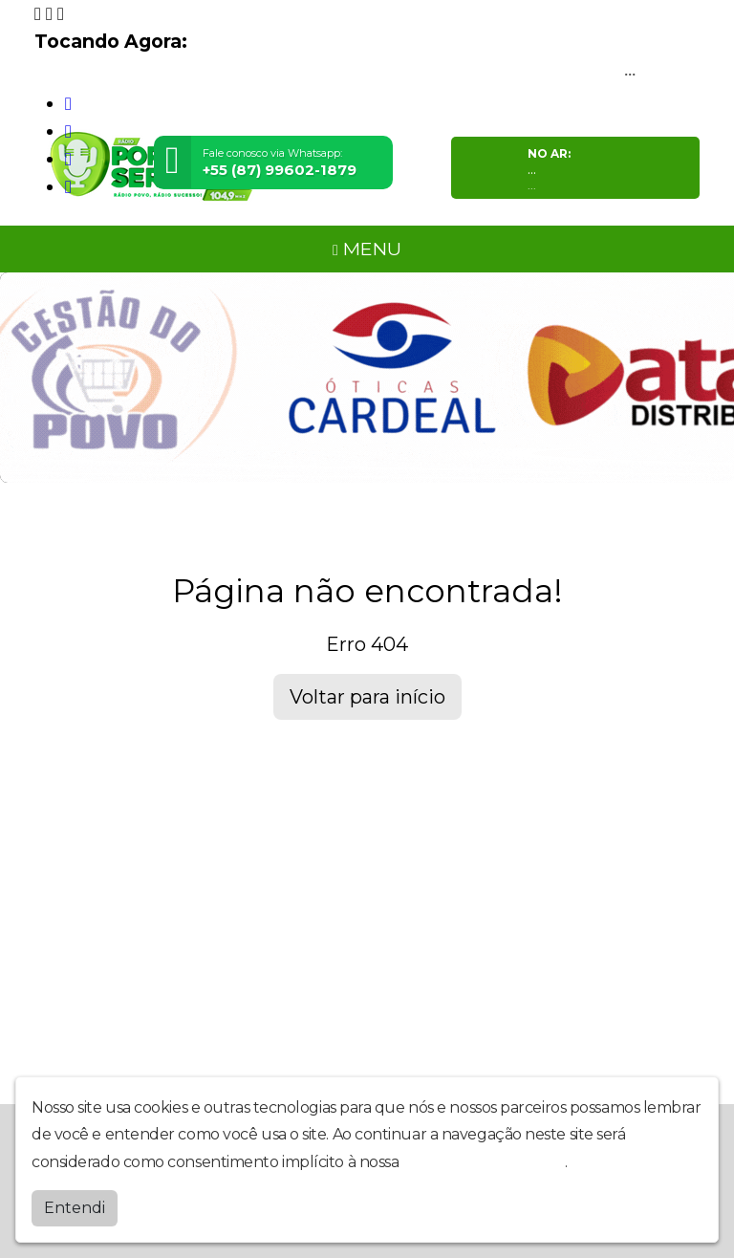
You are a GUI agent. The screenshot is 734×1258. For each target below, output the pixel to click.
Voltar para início (367, 696)
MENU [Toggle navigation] (367, 248)
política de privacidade (483, 1162)
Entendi (74, 1208)
